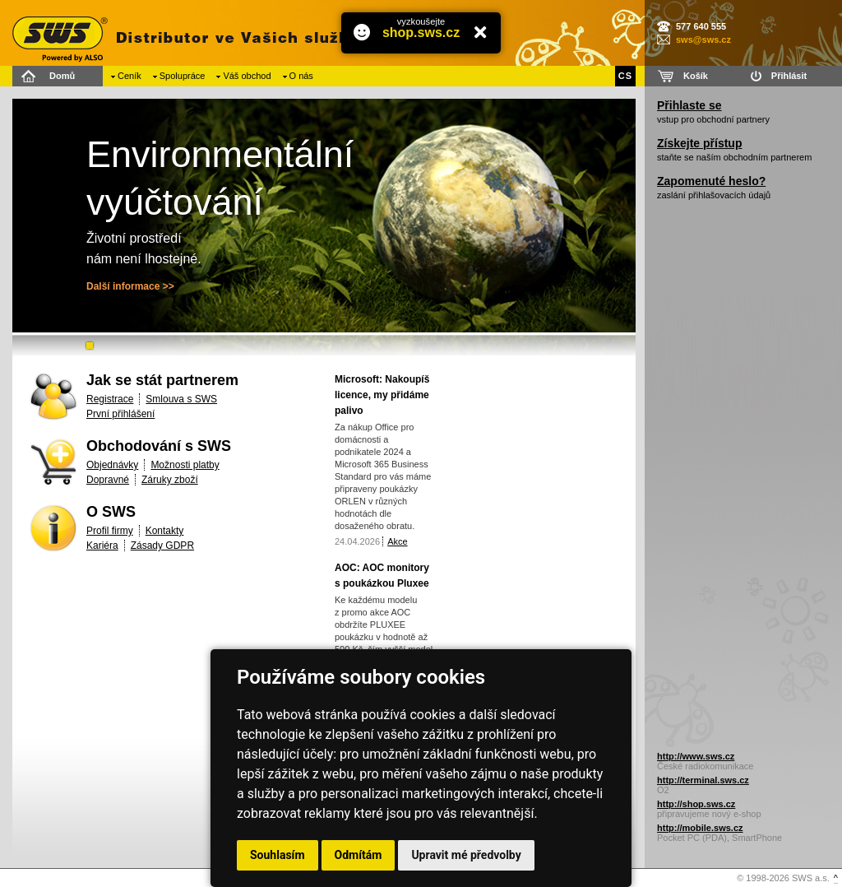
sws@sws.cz (703, 39)
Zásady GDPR (162, 545)
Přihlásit (789, 76)
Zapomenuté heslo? (711, 181)
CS (625, 76)
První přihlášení (120, 414)
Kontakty (165, 530)
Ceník (129, 76)
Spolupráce (183, 76)
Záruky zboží (169, 479)
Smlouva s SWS (181, 399)
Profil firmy (109, 530)
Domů (62, 76)
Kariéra (102, 545)
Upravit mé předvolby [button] (465, 854)
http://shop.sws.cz (696, 804)
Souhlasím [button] (277, 854)
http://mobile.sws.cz (700, 828)
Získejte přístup (699, 143)
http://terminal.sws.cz (703, 780)
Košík (695, 76)
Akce (397, 541)
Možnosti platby (184, 465)
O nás (301, 76)
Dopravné (107, 479)
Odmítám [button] (358, 854)
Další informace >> (130, 286)
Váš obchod (247, 76)
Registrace (109, 399)
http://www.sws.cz (695, 756)
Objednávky (112, 465)
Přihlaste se (689, 105)
